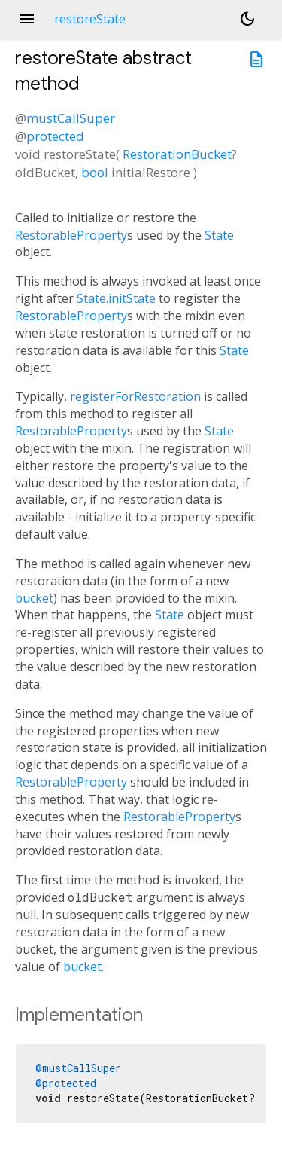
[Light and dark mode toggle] (247, 19)
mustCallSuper (70, 118)
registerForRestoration (135, 396)
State (219, 235)
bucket (34, 598)
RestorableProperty (71, 235)
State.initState (116, 298)
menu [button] (27, 19)
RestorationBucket (177, 154)
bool (94, 172)
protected (55, 136)
